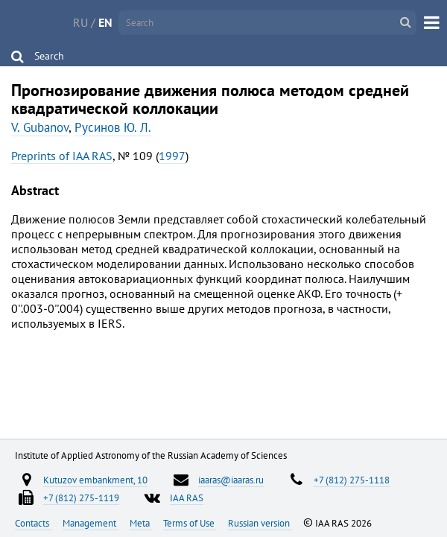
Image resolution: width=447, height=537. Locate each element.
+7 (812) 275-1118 (352, 479)
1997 (172, 155)
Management (90, 523)
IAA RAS (186, 497)
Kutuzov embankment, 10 (95, 479)
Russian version (260, 523)
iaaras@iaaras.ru (231, 479)
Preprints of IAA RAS (61, 155)
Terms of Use (190, 523)
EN (105, 22)
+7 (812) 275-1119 (81, 497)
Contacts (33, 523)
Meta (141, 523)
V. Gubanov (40, 127)
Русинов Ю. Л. (112, 127)
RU (80, 22)
